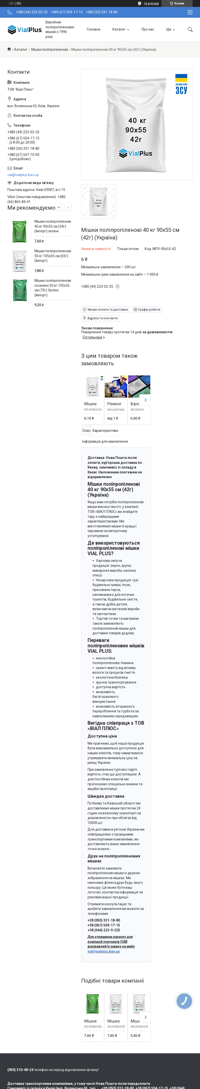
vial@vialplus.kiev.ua (104, 951)
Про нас (147, 29)
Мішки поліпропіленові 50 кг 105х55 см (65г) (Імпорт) (52, 256)
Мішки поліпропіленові (49, 49)
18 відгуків (151, 3)
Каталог (119, 29)
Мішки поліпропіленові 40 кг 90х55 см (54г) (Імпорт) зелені (52, 226)
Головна (93, 29)
